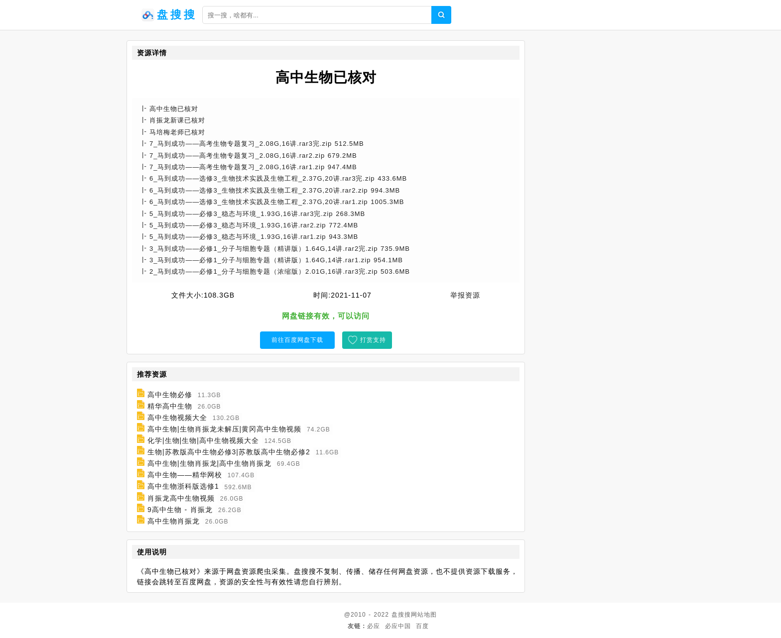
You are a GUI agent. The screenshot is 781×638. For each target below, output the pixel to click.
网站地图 (424, 614)
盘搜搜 (401, 614)
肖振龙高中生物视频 (181, 498)
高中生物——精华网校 (184, 475)
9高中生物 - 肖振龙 (180, 510)
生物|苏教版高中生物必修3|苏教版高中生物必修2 (228, 452)
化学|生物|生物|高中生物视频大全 (203, 440)
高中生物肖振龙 (173, 521)
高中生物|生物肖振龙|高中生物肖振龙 (209, 463)
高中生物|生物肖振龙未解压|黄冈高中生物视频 (224, 429)
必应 (373, 626)
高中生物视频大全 (177, 418)
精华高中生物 (169, 406)
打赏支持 (373, 339)
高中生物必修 (169, 395)
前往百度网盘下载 (297, 339)
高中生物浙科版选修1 (183, 487)
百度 (422, 626)
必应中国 (398, 626)
